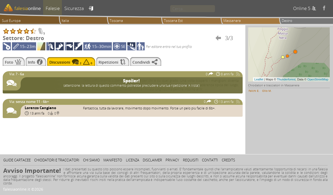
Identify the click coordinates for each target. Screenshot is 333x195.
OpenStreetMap (317, 79)
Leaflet (258, 79)
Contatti (210, 160)
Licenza (132, 160)
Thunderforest (286, 79)
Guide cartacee (17, 160)
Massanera (232, 20)
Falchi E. (254, 91)
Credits (228, 160)
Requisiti (190, 160)
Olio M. (267, 91)
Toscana (116, 20)
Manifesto (112, 160)
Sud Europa (11, 20)
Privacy (172, 160)
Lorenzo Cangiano (40, 107)
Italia (65, 20)
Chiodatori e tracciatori (56, 160)
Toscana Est (173, 20)
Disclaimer (152, 160)
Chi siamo (91, 160)
